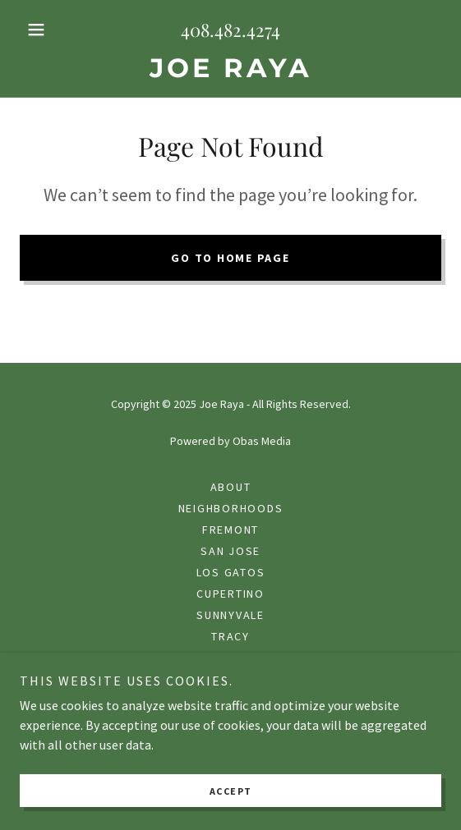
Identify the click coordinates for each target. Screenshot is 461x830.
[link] (230, 68)
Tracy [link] (230, 636)
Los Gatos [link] (230, 572)
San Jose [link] (230, 550)
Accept (231, 791)
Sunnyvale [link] (230, 615)
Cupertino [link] (230, 593)
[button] (51, 29)
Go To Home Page (230, 257)
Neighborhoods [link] (231, 508)
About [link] (230, 486)
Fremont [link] (230, 529)
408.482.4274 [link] (230, 29)
